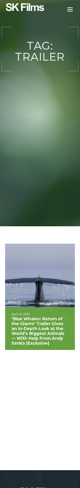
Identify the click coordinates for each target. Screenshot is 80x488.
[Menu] (70, 9)
